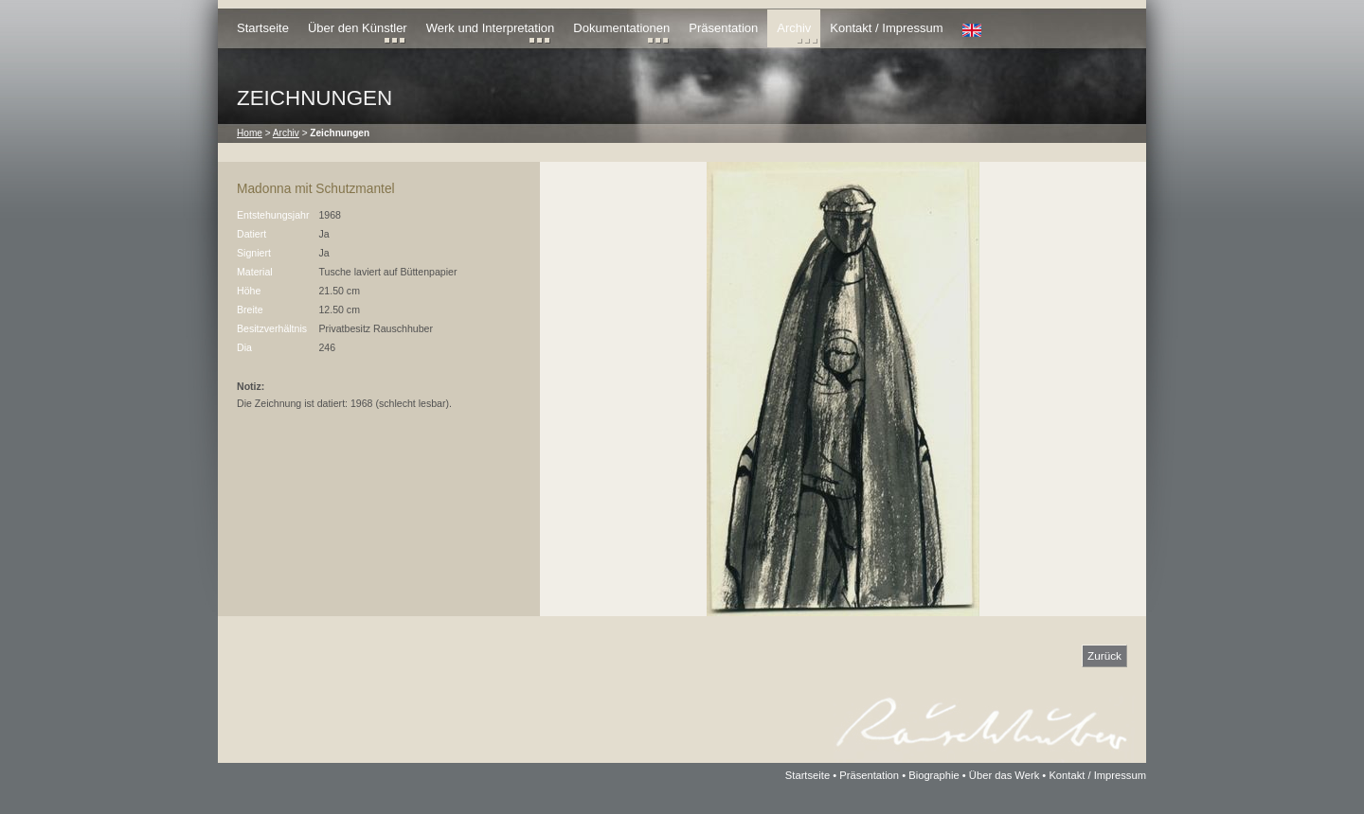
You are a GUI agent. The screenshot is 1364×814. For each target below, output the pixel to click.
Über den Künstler (357, 28)
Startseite (263, 28)
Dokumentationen (621, 28)
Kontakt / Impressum (886, 28)
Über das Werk (1004, 775)
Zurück (1104, 655)
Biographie (934, 775)
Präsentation (723, 28)
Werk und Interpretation (490, 28)
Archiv (794, 28)
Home (249, 133)
